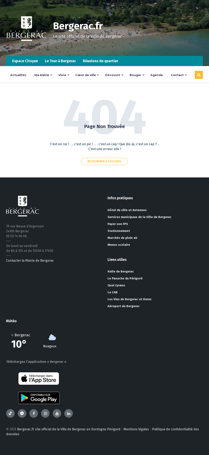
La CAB (113, 292)
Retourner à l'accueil (105, 161)
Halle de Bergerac (121, 271)
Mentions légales (136, 429)
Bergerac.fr (78, 26)
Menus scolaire (119, 245)
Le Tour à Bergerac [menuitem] (60, 61)
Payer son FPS (118, 224)
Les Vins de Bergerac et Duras (129, 299)
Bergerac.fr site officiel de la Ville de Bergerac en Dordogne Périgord (68, 429)
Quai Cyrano (116, 285)
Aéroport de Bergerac (124, 306)
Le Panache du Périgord (125, 278)
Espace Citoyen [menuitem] (25, 61)
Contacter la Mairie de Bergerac (30, 260)
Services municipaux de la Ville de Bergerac (139, 217)
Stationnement (119, 231)
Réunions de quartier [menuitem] (100, 61)
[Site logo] (26, 48)
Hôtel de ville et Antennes (127, 210)
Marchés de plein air (122, 238)
